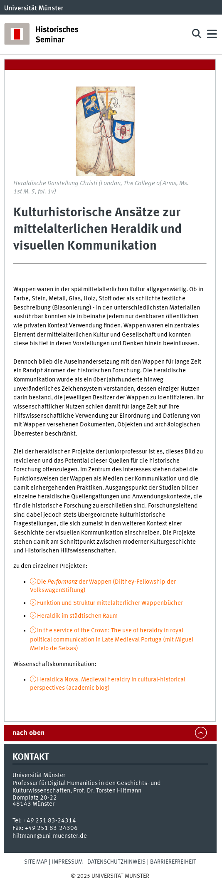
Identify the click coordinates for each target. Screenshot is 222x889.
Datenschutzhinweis (116, 862)
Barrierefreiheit (173, 862)
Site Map (35, 862)
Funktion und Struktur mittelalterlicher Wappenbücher (110, 603)
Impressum (67, 862)
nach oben (28, 733)
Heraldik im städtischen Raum (77, 616)
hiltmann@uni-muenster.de (49, 836)
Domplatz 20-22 (34, 798)
